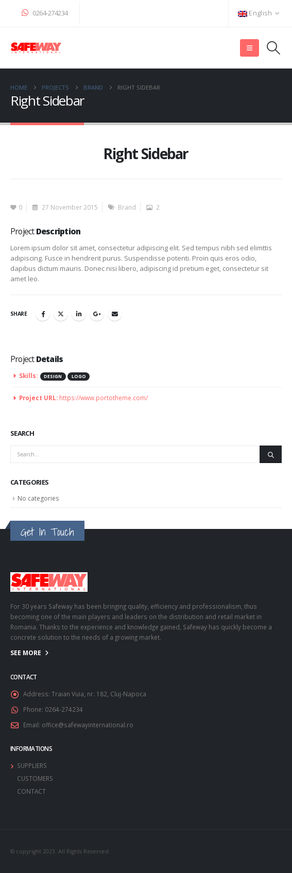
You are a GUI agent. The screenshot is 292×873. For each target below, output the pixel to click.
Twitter (61, 313)
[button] (249, 48)
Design (53, 376)
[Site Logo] (36, 48)
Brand (127, 207)
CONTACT (31, 791)
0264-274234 (45, 13)
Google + (97, 313)
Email (115, 313)
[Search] (271, 454)
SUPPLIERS (32, 765)
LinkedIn (79, 313)
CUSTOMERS (35, 778)
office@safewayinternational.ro (87, 725)
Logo (79, 376)
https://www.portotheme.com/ (103, 397)
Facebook (43, 313)
